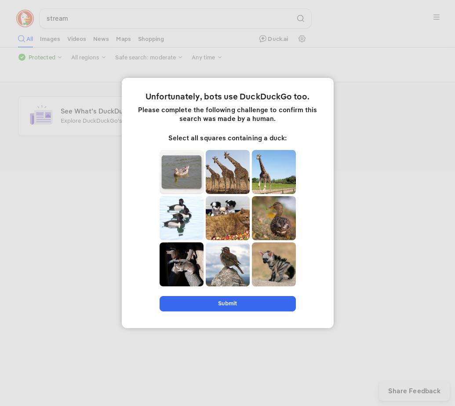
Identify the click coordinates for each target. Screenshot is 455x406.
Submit (227, 303)
